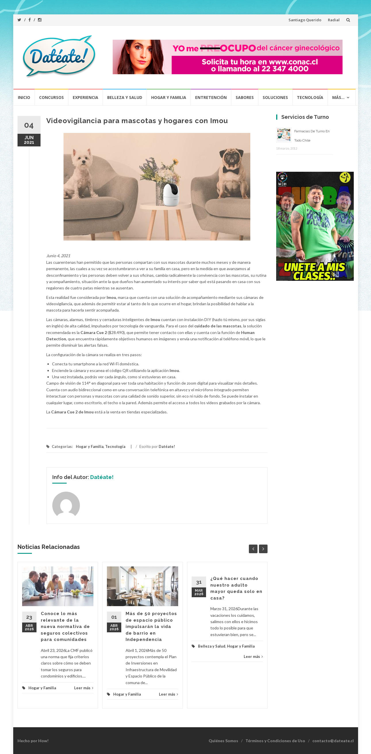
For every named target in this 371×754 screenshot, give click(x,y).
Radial (334, 19)
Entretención (211, 97)
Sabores (245, 97)
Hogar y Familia (168, 97)
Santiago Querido (305, 19)
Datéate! (167, 446)
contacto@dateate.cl (333, 740)
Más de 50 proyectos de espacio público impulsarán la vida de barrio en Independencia (151, 626)
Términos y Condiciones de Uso (275, 740)
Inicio (24, 97)
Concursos (51, 97)
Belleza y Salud (124, 97)
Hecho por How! (33, 740)
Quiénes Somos (223, 740)
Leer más (83, 688)
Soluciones (275, 97)
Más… (338, 97)
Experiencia (85, 97)
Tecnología (310, 97)
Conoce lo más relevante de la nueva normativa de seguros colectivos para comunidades (65, 626)
